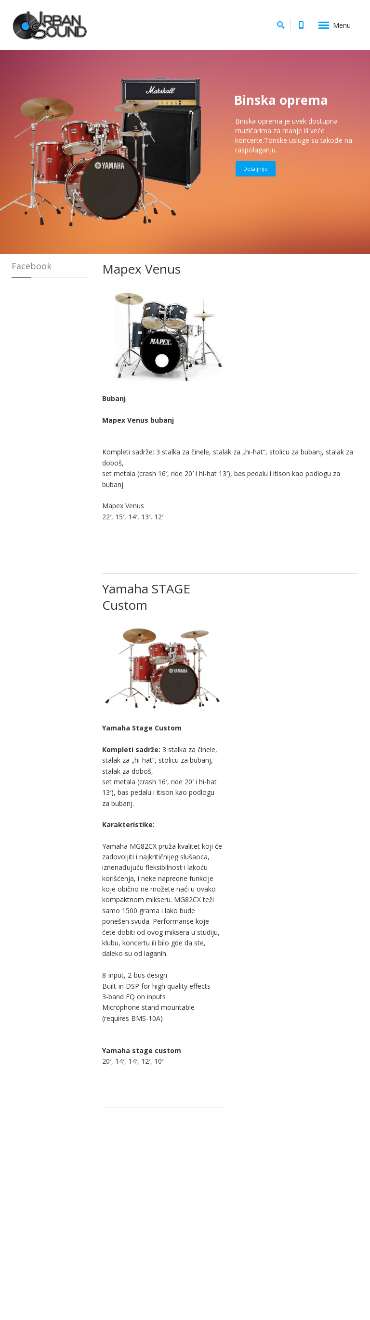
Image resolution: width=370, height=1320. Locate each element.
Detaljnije (255, 168)
